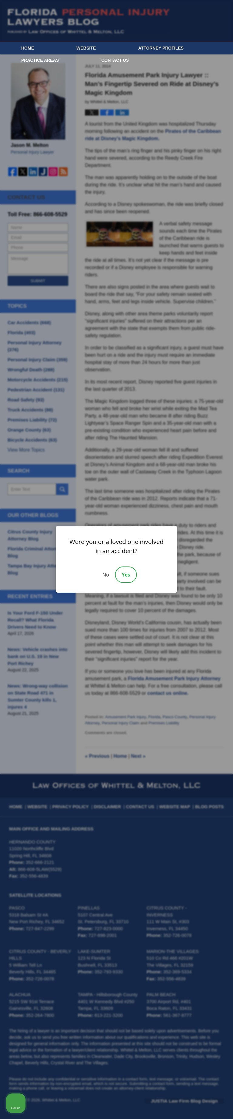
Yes (126, 574)
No (105, 574)
